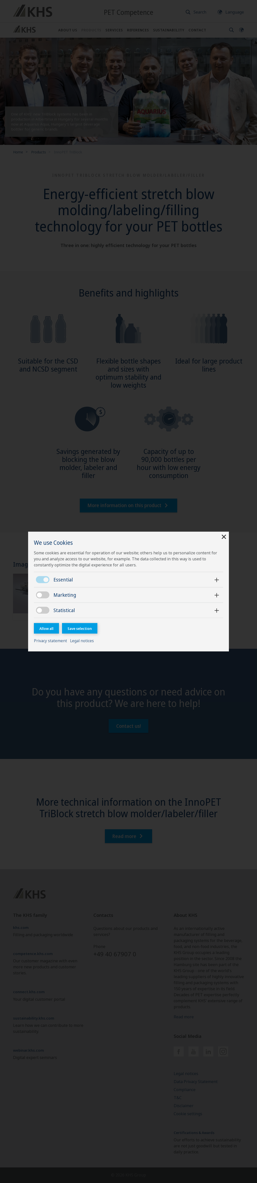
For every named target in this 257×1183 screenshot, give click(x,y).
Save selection (80, 628)
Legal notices (83, 641)
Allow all (47, 628)
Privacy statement (51, 641)
